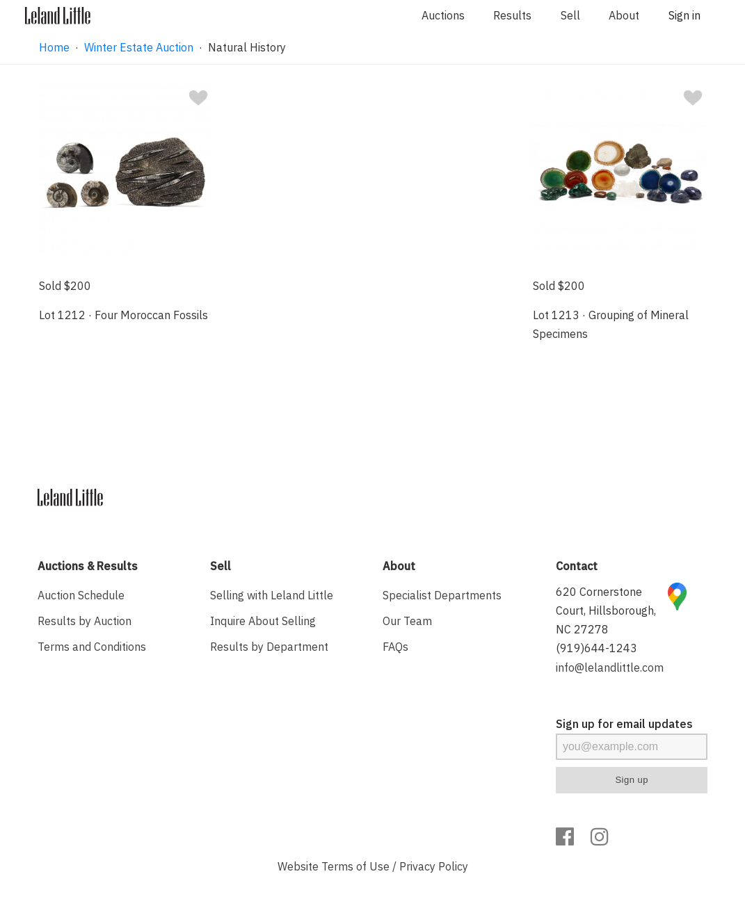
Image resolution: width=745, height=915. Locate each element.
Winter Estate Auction (138, 47)
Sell (570, 15)
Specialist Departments (442, 595)
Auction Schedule (81, 595)
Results (512, 15)
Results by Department (269, 647)
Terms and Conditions (92, 647)
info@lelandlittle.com (610, 667)
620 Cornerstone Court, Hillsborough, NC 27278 (606, 610)
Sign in (684, 15)
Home (54, 47)
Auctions (443, 15)
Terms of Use (355, 866)
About (624, 15)
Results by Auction (84, 621)
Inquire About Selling (263, 621)
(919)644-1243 (596, 648)
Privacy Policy (433, 866)
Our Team (407, 621)
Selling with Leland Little (271, 595)
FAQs (395, 647)
